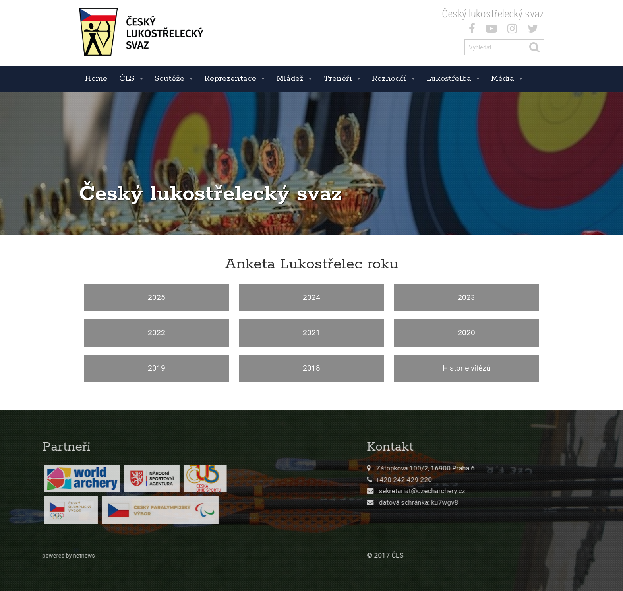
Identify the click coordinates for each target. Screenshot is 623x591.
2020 (466, 332)
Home (96, 79)
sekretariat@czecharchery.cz (487, 491)
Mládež (290, 79)
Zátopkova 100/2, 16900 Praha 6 (490, 468)
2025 (156, 297)
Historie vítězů (466, 368)
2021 (311, 332)
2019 (156, 368)
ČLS (127, 79)
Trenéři (337, 79)
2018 (311, 368)
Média (502, 79)
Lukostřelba (448, 79)
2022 (156, 332)
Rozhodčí (389, 79)
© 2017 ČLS (450, 555)
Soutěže (169, 79)
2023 (466, 297)
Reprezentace (230, 79)
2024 (311, 297)
